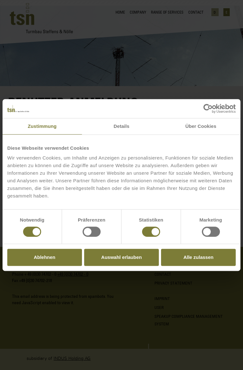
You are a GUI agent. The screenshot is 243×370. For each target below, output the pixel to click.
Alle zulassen (199, 257)
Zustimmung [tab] (42, 126)
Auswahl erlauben (121, 257)
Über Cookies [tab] (200, 126)
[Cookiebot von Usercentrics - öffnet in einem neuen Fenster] (208, 108)
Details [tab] (121, 126)
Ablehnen (44, 257)
